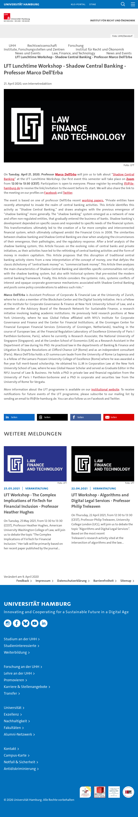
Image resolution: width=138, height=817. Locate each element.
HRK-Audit (112, 790)
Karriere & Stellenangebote (25, 686)
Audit (97, 788)
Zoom (130, 179)
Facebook (50, 193)
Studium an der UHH (20, 639)
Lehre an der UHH (18, 673)
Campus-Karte (15, 755)
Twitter (67, 193)
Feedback (22, 581)
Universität (12, 707)
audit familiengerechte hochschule (85, 792)
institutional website (105, 389)
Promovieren (14, 680)
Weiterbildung (15, 652)
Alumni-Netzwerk (18, 734)
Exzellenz (11, 714)
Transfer (10, 693)
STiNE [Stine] (92, 4)
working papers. (93, 200)
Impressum (43, 581)
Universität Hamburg (21, 4)
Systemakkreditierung (128, 788)
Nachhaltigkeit (15, 721)
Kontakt (10, 748)
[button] (123, 4)
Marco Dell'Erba (65, 174)
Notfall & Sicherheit (19, 762)
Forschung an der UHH (21, 666)
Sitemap (125, 581)
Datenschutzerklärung (72, 581)
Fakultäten (12, 727)
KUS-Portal (78, 4)
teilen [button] (14, 417)
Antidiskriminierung (20, 768)
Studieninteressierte (20, 645)
